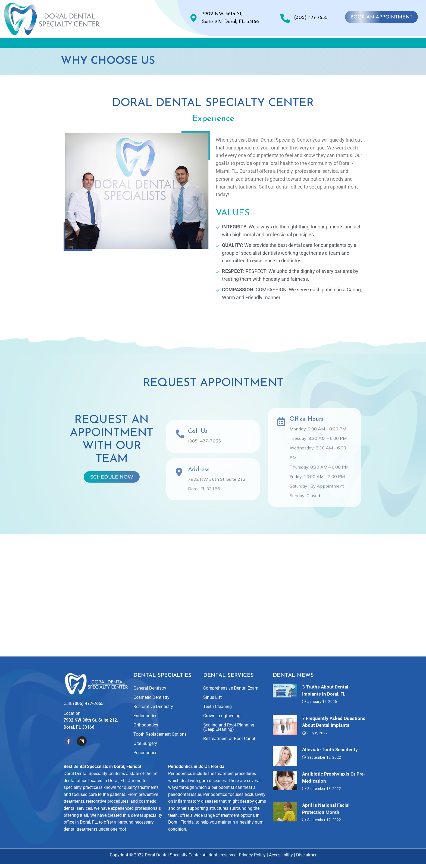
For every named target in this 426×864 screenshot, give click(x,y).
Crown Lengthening (221, 715)
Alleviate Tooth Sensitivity (330, 749)
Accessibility (281, 854)
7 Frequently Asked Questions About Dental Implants (333, 722)
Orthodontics (145, 725)
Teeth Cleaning (217, 706)
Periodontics (145, 752)
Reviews (273, 44)
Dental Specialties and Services (161, 44)
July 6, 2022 (317, 733)
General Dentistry (149, 688)
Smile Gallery (232, 44)
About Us (93, 44)
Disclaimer (306, 854)
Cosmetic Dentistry (151, 697)
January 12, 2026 (322, 701)
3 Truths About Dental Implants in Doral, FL (325, 690)
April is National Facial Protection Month (326, 808)
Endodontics (145, 715)
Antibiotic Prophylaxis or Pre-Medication (333, 777)
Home (59, 44)
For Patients (314, 44)
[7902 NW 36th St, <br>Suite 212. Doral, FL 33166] (194, 18)
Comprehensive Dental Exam (230, 688)
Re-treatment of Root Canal (229, 738)
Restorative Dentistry (153, 706)
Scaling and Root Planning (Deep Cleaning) (228, 727)
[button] (93, 44)
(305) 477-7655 (311, 17)
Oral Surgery (145, 743)
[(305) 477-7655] (285, 18)
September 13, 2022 (324, 788)
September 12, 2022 (324, 757)
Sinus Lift (212, 697)
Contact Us (360, 44)
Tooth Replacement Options (160, 734)
